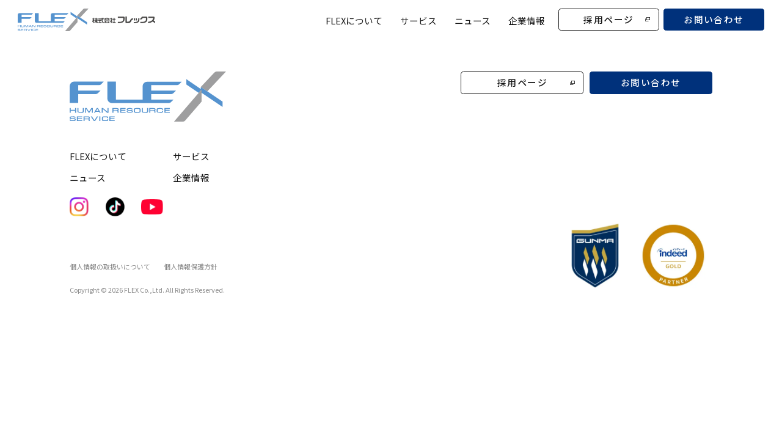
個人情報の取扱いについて (110, 266)
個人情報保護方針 (190, 266)
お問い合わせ (714, 19)
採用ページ (608, 19)
